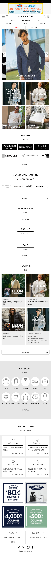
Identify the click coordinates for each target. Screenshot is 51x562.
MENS (13, 20)
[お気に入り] (7, 16)
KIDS (38, 20)
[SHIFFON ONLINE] (25, 16)
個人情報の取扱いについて (12, 537)
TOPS (6, 388)
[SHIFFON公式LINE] (28, 548)
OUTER (16, 388)
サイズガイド (12, 533)
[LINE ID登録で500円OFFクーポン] (36, 517)
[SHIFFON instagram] (19, 548)
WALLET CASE (16, 403)
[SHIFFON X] (23, 548)
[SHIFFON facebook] (32, 548)
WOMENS (26, 20)
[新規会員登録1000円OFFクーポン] (13, 517)
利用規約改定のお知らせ (25, 1)
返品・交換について (38, 533)
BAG (45, 388)
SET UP (45, 403)
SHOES (35, 388)
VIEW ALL (25, 219)
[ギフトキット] (36, 493)
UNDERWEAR (25, 403)
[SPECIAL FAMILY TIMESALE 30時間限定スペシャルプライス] (13, 493)
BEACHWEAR (35, 403)
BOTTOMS (26, 388)
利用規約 (12, 542)
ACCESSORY (6, 403)
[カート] (47, 16)
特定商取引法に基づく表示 (38, 537)
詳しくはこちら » (17, 453)
